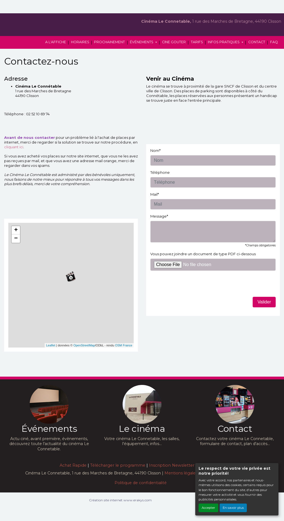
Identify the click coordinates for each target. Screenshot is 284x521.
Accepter (208, 508)
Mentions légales (180, 473)
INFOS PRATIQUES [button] (224, 42)
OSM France (123, 345)
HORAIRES (80, 42)
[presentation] (192, 286)
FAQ (274, 42)
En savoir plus (233, 508)
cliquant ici (13, 147)
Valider (264, 302)
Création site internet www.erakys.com (120, 500)
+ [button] (16, 230)
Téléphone (160, 172)
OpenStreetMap (84, 345)
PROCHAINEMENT (109, 42)
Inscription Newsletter (171, 465)
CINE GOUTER (174, 42)
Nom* (155, 150)
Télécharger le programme (117, 465)
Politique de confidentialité (141, 482)
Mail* (154, 194)
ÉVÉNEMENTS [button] (142, 42)
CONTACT (256, 42)
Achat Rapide (73, 465)
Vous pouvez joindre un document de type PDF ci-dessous (203, 254)
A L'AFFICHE (55, 42)
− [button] (16, 238)
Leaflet (50, 345)
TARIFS (197, 42)
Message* (159, 216)
